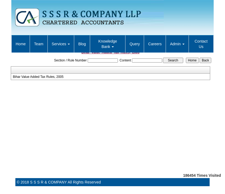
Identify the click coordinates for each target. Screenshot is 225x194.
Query (134, 44)
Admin (177, 44)
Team (38, 44)
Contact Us (201, 44)
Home (21, 44)
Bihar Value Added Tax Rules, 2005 (38, 77)
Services (61, 44)
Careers (155, 44)
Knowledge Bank (107, 44)
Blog (82, 44)
